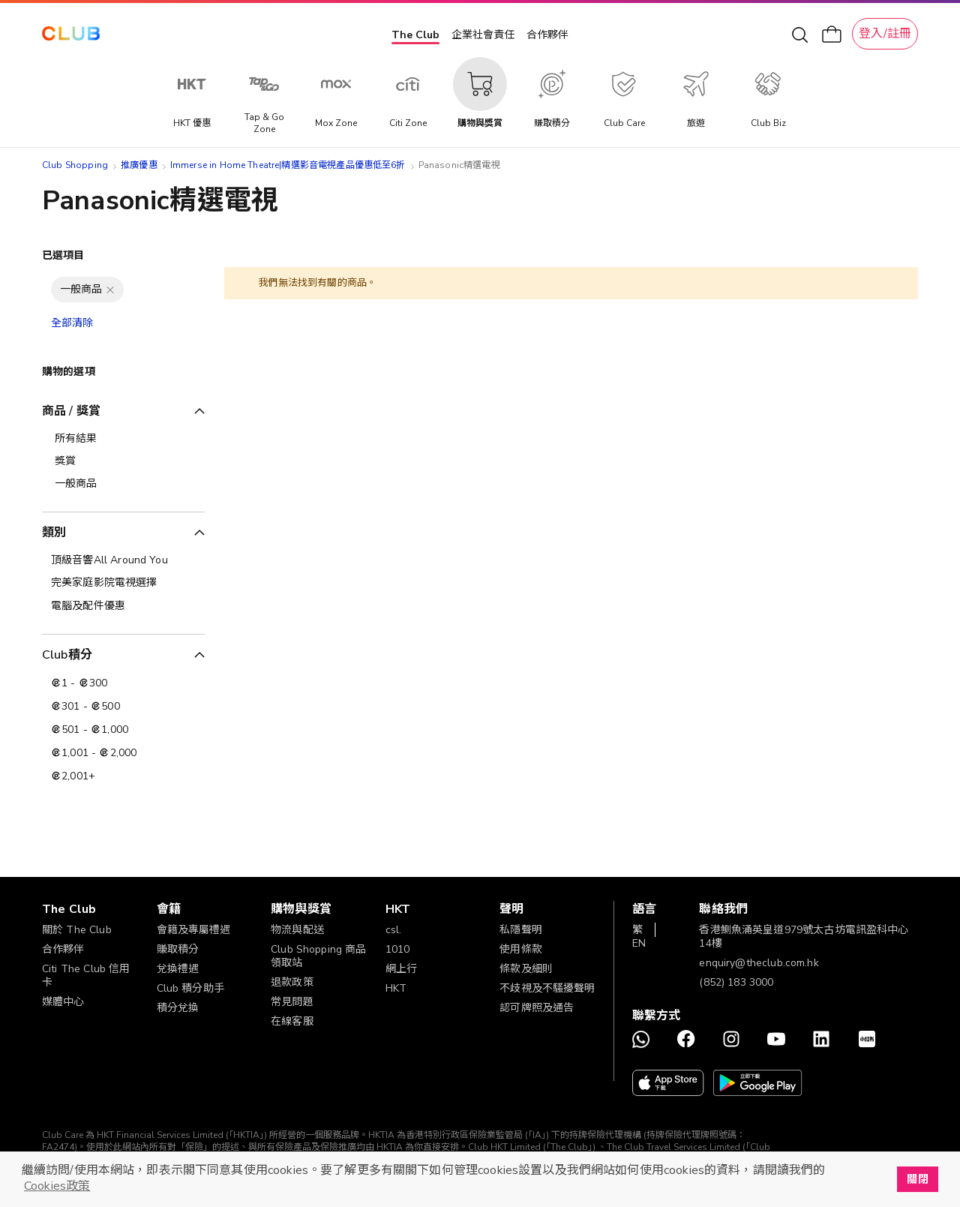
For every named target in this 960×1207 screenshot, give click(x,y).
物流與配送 (297, 930)
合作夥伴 (547, 35)
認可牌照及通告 (537, 1008)
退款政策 (292, 982)
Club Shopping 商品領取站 (318, 956)
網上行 (401, 969)
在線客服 (292, 1021)
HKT (396, 988)
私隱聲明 (521, 930)
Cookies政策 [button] (57, 1186)
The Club (416, 35)
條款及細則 (526, 969)
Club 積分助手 (190, 988)
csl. (394, 930)
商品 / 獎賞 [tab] (71, 411)
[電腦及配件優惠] (123, 606)
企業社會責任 (483, 35)
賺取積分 (178, 949)
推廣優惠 (139, 165)
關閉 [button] (917, 1179)
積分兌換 (178, 1008)
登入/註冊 (885, 34)
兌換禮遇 (178, 969)
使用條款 (521, 949)
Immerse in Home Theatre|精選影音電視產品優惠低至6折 (288, 165)
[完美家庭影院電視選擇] (123, 583)
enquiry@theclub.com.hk (758, 963)
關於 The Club (77, 930)
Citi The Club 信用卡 (86, 975)
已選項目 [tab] (63, 255)
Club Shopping (75, 165)
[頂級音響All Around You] (123, 560)
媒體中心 (63, 1002)
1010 (398, 949)
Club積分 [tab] (67, 655)
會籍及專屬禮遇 (194, 930)
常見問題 (292, 1002)
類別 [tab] (54, 532)
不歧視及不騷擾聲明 (547, 988)
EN (639, 943)
